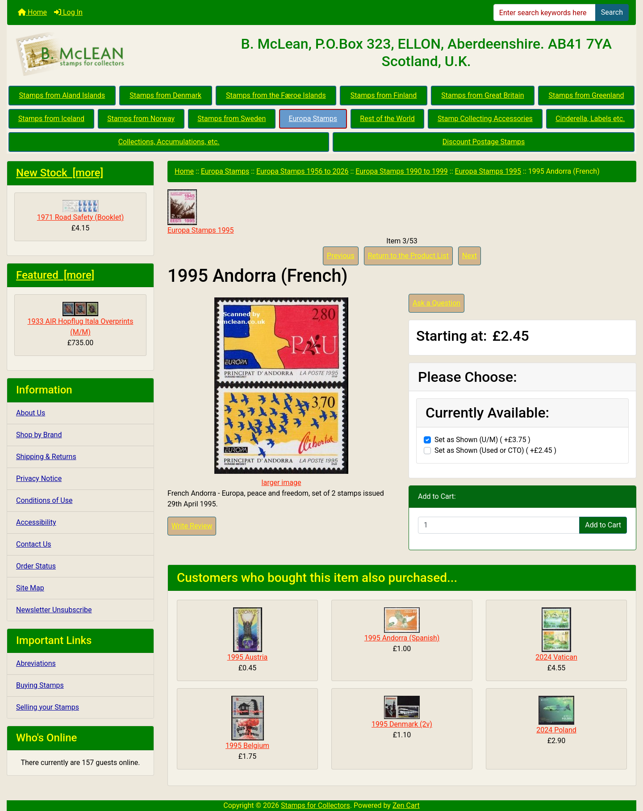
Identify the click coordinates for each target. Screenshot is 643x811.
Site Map (30, 588)
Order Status (36, 566)
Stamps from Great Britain (482, 95)
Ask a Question (436, 303)
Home (32, 12)
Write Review (191, 526)
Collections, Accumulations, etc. (169, 142)
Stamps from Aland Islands (62, 95)
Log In (68, 12)
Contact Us (33, 544)
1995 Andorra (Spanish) (402, 638)
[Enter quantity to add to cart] (499, 525)
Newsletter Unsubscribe (54, 610)
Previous (341, 255)
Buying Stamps (40, 685)
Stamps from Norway (141, 118)
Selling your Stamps (47, 707)
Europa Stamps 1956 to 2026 (302, 171)
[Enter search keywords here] (544, 12)
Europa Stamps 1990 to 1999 (401, 171)
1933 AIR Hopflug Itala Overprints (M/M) (81, 319)
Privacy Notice (39, 478)
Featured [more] (55, 275)
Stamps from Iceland (51, 118)
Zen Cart (406, 805)
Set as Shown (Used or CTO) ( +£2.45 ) (495, 450)
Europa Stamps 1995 (488, 171)
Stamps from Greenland (586, 95)
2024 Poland (556, 730)
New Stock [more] (59, 173)
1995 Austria (247, 657)
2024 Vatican (556, 657)
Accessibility (36, 522)
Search (612, 12)
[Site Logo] (112, 54)
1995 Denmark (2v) (402, 724)
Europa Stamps (313, 118)
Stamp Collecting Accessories (485, 118)
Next (469, 255)
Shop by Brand (39, 435)
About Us (30, 413)
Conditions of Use (44, 500)
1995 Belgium (247, 745)
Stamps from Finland (384, 95)
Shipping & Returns (46, 456)
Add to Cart (603, 525)
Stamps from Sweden (231, 118)
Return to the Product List (408, 255)
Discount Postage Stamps (484, 142)
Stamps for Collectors (315, 805)
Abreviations (36, 663)
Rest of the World (387, 118)
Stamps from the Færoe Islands (276, 95)
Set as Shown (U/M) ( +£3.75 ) (482, 439)
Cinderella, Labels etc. (590, 118)
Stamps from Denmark (165, 95)
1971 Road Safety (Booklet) (80, 211)
